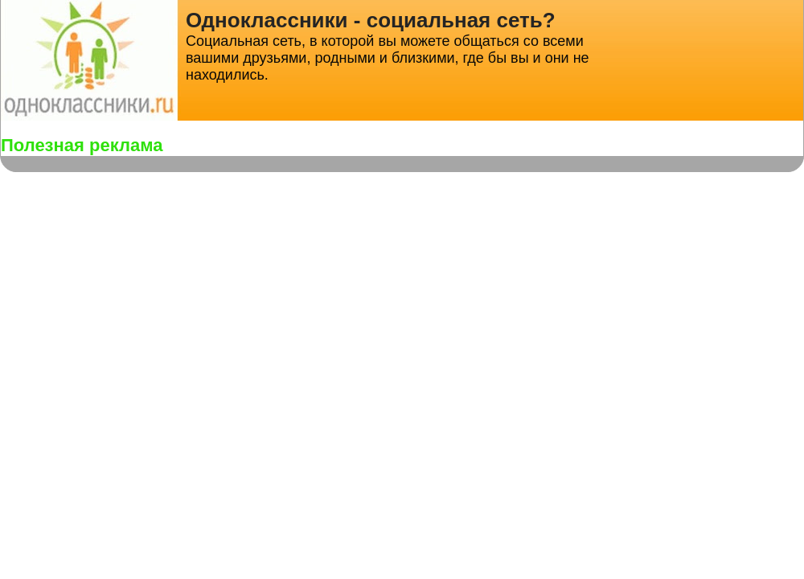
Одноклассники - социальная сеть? (371, 20)
